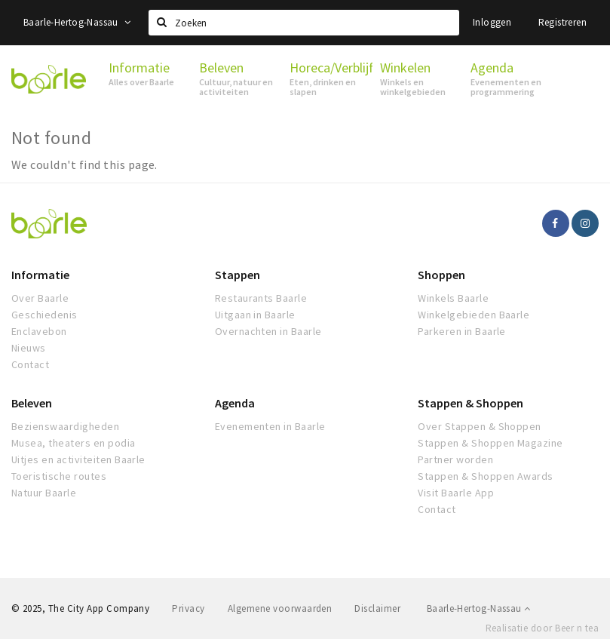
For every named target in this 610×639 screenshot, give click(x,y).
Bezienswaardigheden (65, 426)
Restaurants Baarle (261, 298)
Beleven (31, 402)
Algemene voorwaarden (280, 608)
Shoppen (441, 274)
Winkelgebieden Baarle (473, 314)
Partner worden (455, 459)
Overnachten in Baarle (268, 331)
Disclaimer (377, 608)
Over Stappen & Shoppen (479, 426)
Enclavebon (39, 331)
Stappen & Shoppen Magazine (490, 443)
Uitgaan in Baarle (255, 314)
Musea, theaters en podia (73, 443)
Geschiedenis (44, 314)
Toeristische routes (58, 476)
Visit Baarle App (456, 492)
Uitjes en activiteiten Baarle (78, 459)
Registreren (562, 22)
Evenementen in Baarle (270, 426)
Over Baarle (40, 298)
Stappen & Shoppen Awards (485, 476)
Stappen (237, 274)
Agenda (235, 402)
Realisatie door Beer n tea (542, 628)
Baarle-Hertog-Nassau (77, 22)
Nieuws (28, 348)
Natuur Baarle (43, 492)
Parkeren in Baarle (462, 331)
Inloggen (492, 22)
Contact (30, 364)
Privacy (188, 608)
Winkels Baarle (453, 298)
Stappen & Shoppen (470, 402)
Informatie (40, 274)
